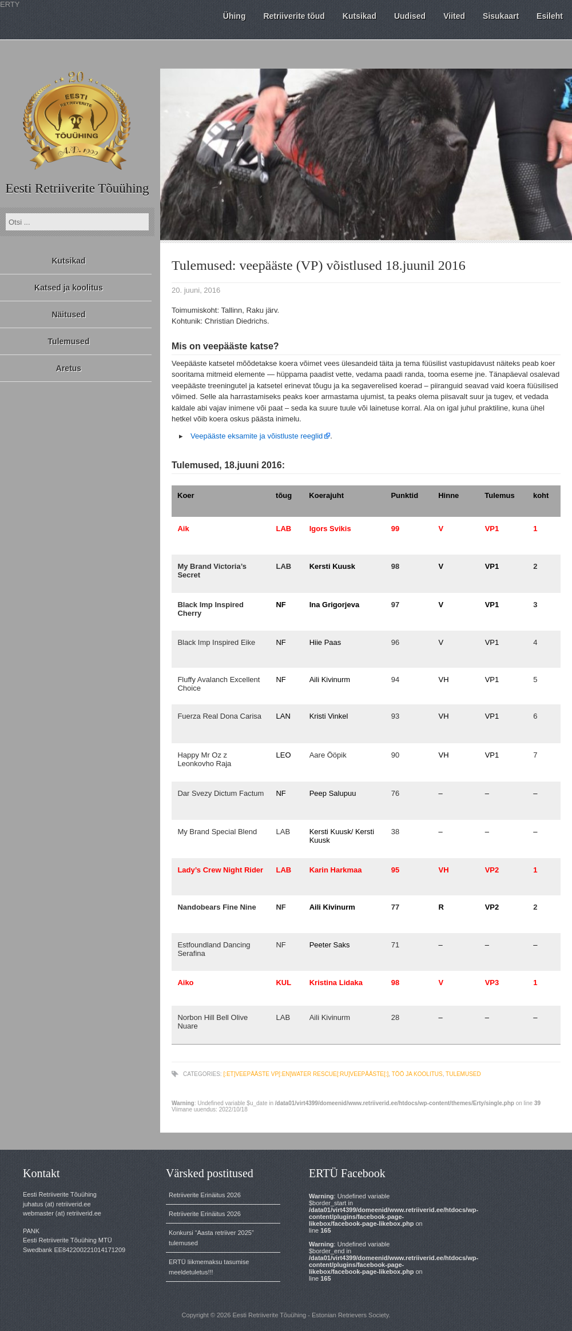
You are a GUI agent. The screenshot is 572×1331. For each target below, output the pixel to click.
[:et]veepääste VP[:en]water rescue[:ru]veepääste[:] (305, 1074)
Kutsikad (68, 260)
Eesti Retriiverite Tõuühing (77, 188)
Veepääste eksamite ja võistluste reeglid (256, 436)
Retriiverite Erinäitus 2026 (205, 1194)
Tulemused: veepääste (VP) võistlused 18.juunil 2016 (319, 265)
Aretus (68, 368)
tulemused (463, 1074)
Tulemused (69, 341)
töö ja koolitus (417, 1074)
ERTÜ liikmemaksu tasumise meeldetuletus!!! (209, 1267)
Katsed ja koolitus (68, 287)
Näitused (68, 314)
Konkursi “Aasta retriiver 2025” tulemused (211, 1237)
